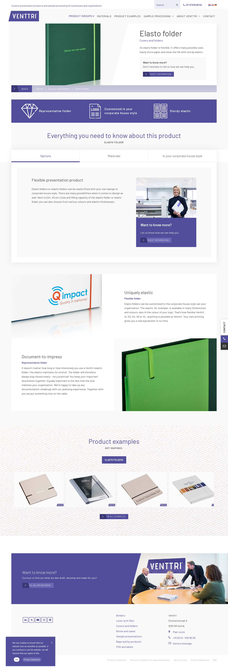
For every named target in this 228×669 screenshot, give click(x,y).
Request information (167, 75)
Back (25, 90)
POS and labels (124, 650)
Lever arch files (125, 624)
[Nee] (51, 642)
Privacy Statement (117, 664)
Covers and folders (59, 90)
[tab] (45, 158)
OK (16, 660)
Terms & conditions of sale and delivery (150, 664)
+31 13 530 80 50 (193, 4)
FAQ (215, 664)
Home (39, 90)
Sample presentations (129, 640)
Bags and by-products (128, 645)
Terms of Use (180, 664)
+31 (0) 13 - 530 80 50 (182, 641)
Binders (120, 619)
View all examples (117, 521)
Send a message (180, 647)
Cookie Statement (199, 664)
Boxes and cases (125, 635)
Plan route (177, 636)
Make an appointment (47, 589)
